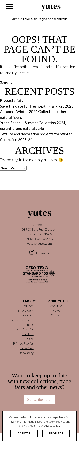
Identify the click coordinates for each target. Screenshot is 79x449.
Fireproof (27, 315)
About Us (56, 306)
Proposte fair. (11, 100)
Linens (29, 324)
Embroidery (25, 310)
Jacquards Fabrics (21, 320)
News (56, 310)
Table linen (27, 348)
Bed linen (27, 306)
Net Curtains (25, 329)
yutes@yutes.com (39, 243)
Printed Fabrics (23, 343)
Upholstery (26, 353)
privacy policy (51, 425)
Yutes (51, 7)
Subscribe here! (39, 399)
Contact (56, 315)
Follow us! (43, 253)
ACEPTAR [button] (24, 433)
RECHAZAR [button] (56, 433)
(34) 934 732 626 (42, 239)
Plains (30, 338)
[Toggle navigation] (9, 7)
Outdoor (28, 334)
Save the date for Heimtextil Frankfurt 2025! (37, 106)
